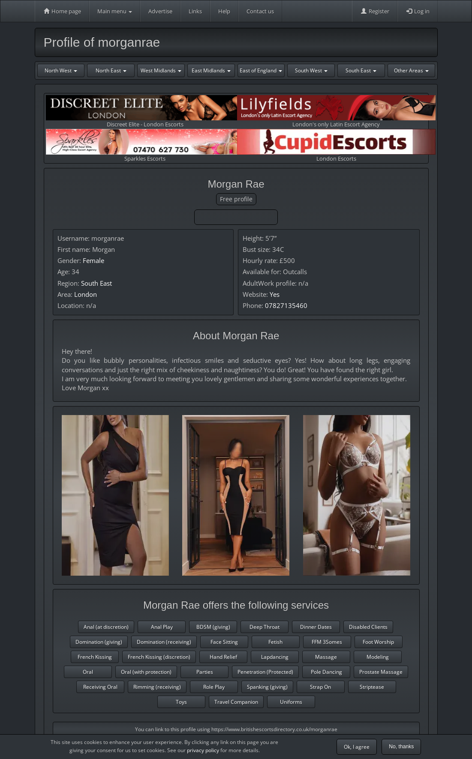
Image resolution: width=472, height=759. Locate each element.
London (85, 294)
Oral (88, 671)
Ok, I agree (357, 746)
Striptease (372, 686)
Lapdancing (275, 656)
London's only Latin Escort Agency (336, 111)
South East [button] (361, 70)
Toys (181, 701)
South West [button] (311, 70)
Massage (326, 656)
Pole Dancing (326, 671)
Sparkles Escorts (145, 145)
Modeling (378, 656)
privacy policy (203, 750)
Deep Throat (265, 627)
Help (224, 11)
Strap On (320, 686)
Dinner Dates (316, 627)
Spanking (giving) (267, 686)
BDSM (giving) (213, 627)
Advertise (160, 11)
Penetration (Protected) (265, 671)
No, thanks (401, 747)
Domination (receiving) (164, 641)
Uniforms (291, 701)
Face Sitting (224, 641)
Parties (204, 671)
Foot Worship (378, 641)
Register (374, 11)
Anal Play (162, 627)
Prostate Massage (381, 671)
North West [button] (61, 70)
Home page (62, 11)
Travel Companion (236, 701)
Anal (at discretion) (106, 627)
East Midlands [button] (211, 70)
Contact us (260, 11)
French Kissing (95, 656)
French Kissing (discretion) (159, 656)
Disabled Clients (368, 627)
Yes (275, 294)
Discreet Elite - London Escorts (145, 111)
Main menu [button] (114, 11)
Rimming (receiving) (157, 686)
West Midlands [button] (161, 70)
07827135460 (286, 305)
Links (195, 11)
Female (93, 260)
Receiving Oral (100, 686)
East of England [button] (261, 70)
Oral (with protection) (146, 671)
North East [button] (111, 70)
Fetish (275, 641)
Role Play (214, 686)
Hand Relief (223, 656)
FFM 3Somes (327, 641)
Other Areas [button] (411, 70)
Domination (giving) (98, 641)
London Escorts (336, 145)
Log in (418, 11)
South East (96, 283)
